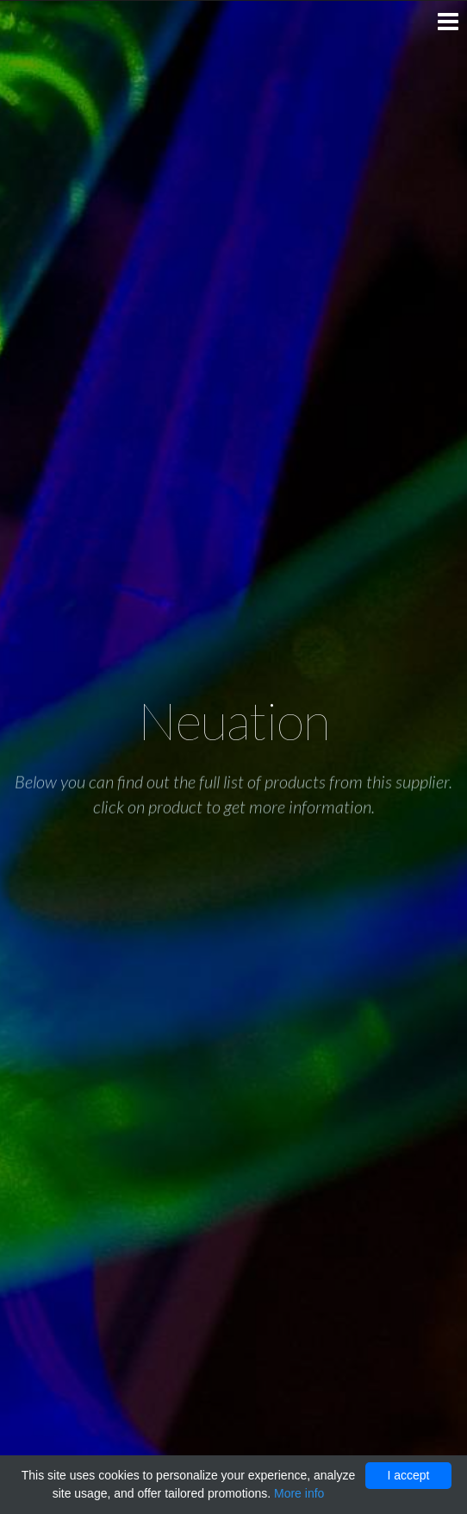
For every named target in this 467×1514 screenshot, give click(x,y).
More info (299, 1493)
